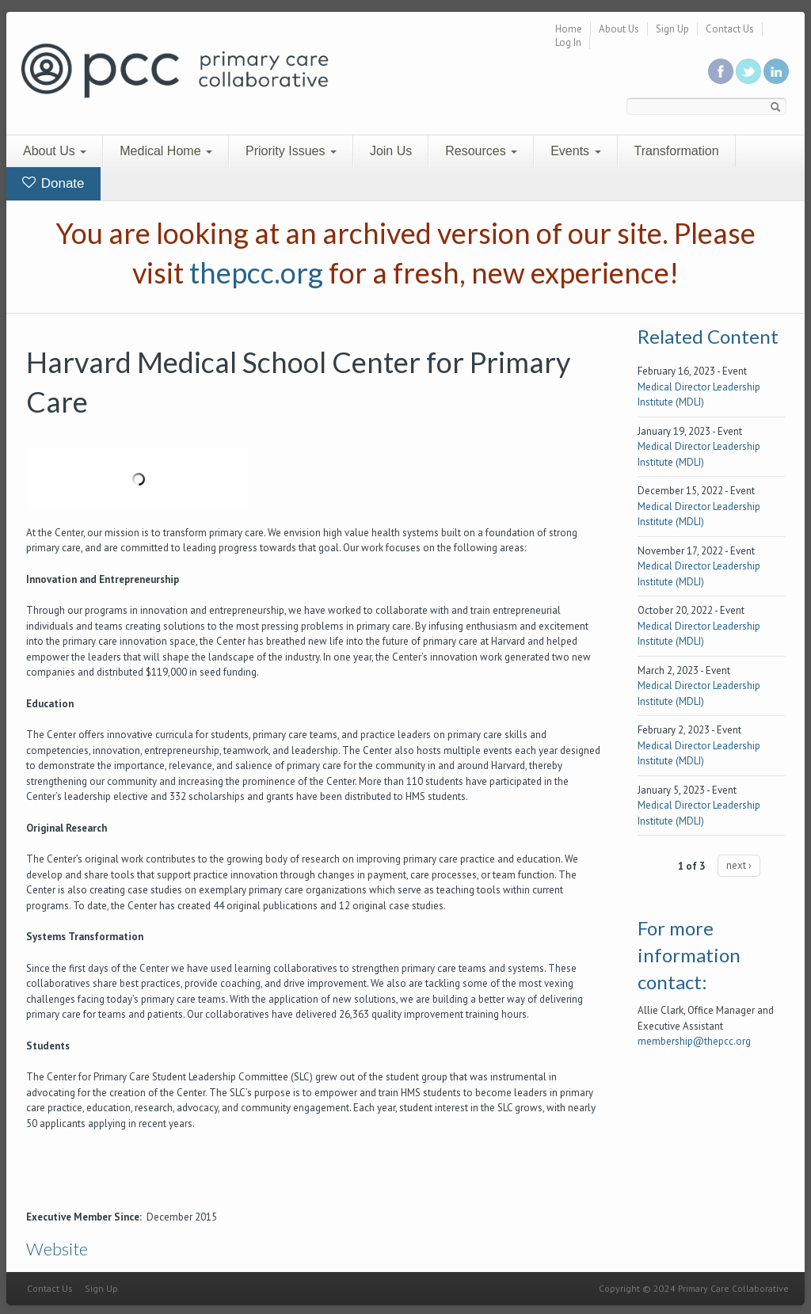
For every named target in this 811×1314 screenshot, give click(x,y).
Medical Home (166, 151)
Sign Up (672, 29)
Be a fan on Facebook (720, 71)
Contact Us (730, 29)
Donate (53, 183)
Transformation (676, 151)
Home (568, 29)
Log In (568, 42)
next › (739, 865)
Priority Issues (291, 151)
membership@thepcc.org (694, 1041)
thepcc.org (256, 272)
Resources (481, 151)
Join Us (391, 151)
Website (57, 1248)
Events (575, 151)
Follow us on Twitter (748, 71)
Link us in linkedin (776, 71)
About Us (619, 29)
